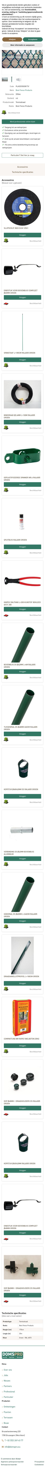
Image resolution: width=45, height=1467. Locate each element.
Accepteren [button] (32, 39)
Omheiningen (9, 1406)
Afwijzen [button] (12, 39)
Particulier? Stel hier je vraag (22, 155)
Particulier (8, 1397)
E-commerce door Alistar (11, 1458)
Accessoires (22, 166)
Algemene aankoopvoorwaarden (12, 1462)
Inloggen (22, 235)
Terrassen (8, 1417)
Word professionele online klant (22, 121)
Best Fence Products (24, 90)
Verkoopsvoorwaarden (9, 1464)
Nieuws (7, 1380)
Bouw (6, 1423)
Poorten (7, 1412)
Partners (8, 1386)
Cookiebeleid (39, 1464)
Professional (9, 1391)
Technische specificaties (22, 172)
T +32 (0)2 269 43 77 (14, 1440)
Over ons (8, 1369)
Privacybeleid (39, 1462)
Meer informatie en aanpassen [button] (22, 45)
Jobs (6, 1375)
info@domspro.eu (12, 1446)
